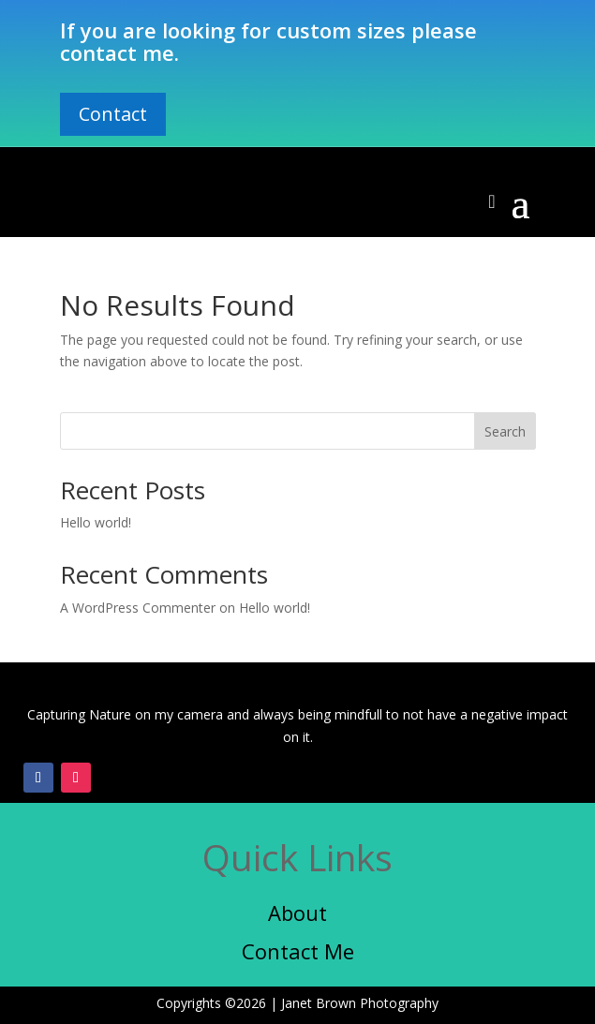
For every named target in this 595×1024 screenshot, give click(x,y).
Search (505, 431)
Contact (113, 113)
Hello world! (95, 522)
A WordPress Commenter (138, 607)
